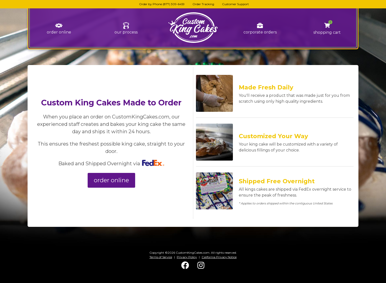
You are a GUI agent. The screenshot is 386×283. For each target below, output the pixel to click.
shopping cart (327, 32)
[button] (327, 25)
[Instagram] (201, 268)
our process (126, 32)
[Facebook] (185, 268)
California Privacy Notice (219, 257)
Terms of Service (160, 257)
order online (59, 32)
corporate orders (260, 32)
